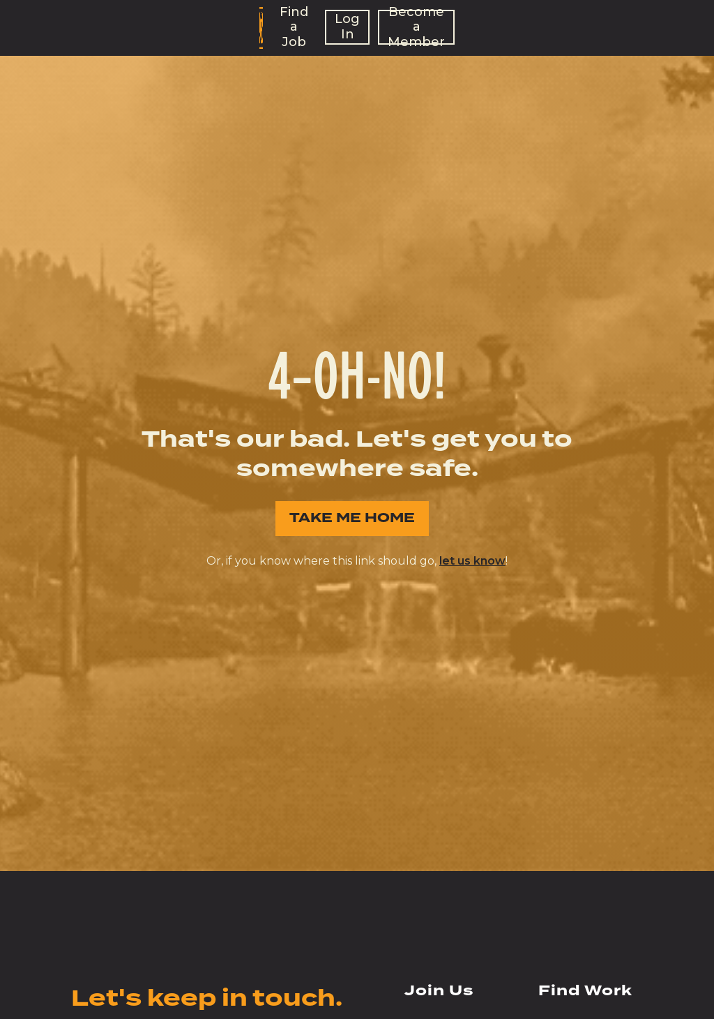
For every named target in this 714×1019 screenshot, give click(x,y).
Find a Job (294, 27)
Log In (347, 26)
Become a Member (416, 27)
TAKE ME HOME (352, 518)
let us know (472, 560)
